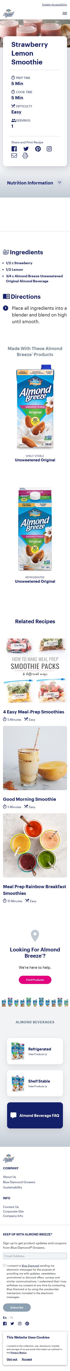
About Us (9, 1177)
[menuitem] (5, 1317)
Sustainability (12, 1187)
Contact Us (11, 1207)
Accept (27, 1359)
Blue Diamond (30, 1265)
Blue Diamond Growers (19, 1182)
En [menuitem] (5, 1317)
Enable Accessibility (54, 4)
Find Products (35, 979)
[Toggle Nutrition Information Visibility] (59, 182)
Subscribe (16, 1307)
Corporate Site (13, 1211)
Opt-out (12, 1359)
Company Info (13, 1216)
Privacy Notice (18, 1352)
